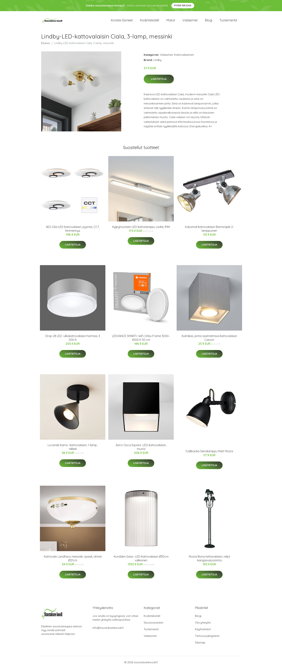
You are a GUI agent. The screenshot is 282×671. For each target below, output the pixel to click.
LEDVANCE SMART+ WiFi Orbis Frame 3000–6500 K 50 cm (141, 340)
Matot (170, 21)
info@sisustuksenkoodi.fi (108, 630)
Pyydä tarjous (182, 5)
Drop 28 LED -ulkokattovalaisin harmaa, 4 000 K (73, 340)
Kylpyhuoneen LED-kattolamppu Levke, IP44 (141, 229)
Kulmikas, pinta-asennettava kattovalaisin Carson (209, 340)
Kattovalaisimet (184, 57)
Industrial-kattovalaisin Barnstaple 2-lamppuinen (209, 231)
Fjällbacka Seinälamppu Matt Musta (209, 453)
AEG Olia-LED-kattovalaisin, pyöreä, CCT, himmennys (73, 231)
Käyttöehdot (203, 631)
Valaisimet (190, 21)
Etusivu (45, 45)
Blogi (208, 21)
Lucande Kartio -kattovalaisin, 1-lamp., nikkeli (73, 449)
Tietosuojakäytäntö (207, 638)
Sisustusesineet (153, 625)
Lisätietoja (159, 81)
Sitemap (200, 645)
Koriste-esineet (122, 21)
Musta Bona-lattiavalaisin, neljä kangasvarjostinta (209, 561)
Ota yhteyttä (203, 625)
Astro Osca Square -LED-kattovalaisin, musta (141, 449)
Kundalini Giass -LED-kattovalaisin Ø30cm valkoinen (141, 561)
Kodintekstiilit (149, 21)
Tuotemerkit (228, 21)
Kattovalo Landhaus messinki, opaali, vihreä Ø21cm (73, 561)
